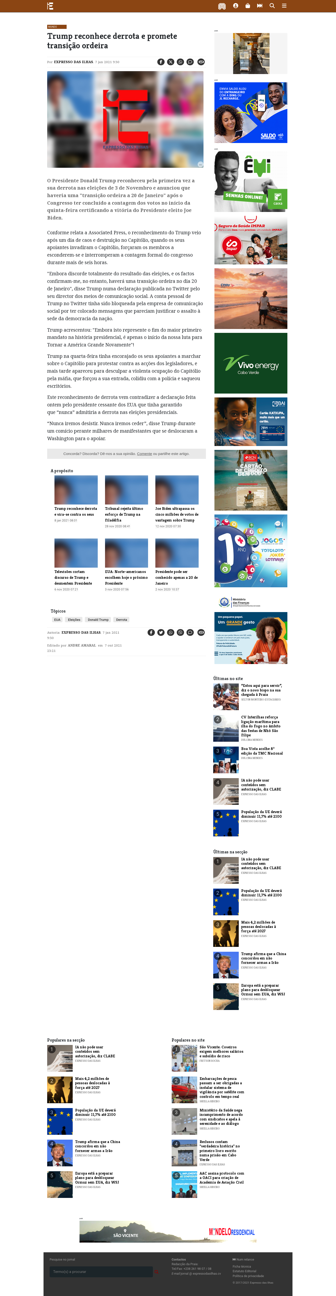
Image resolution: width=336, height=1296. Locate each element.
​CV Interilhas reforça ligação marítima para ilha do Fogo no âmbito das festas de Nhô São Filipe (261, 726)
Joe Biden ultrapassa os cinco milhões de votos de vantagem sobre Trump (176, 514)
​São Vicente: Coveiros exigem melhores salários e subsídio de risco (221, 1051)
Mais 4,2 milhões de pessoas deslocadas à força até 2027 (258, 927)
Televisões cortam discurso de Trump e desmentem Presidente (73, 577)
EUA (57, 620)
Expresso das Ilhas (73, 62)
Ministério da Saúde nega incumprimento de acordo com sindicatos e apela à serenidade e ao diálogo (221, 1117)
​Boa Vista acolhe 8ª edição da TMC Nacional (262, 751)
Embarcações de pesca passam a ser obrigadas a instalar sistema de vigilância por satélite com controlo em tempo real (222, 1087)
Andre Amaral (82, 645)
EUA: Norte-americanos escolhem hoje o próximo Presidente (126, 577)
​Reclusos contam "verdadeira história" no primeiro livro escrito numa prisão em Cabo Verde (220, 1150)
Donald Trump (97, 620)
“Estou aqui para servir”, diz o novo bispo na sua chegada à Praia (261, 690)
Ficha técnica (242, 1266)
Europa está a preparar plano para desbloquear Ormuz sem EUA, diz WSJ (263, 990)
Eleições (73, 620)
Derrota (121, 620)
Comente (144, 454)
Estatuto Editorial (244, 1271)
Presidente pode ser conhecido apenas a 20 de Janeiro (176, 577)
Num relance (243, 1259)
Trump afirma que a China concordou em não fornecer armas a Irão (263, 958)
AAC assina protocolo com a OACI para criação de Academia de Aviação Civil (222, 1178)
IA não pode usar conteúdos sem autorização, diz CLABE (261, 785)
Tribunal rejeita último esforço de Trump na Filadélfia (124, 514)
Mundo (52, 26)
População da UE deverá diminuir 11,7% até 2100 (261, 814)
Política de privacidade (248, 1276)
